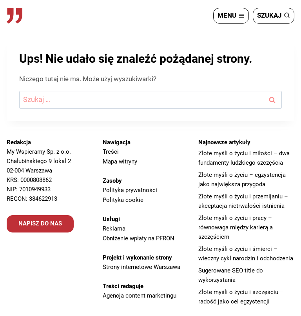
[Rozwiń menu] (231, 15)
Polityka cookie (123, 198)
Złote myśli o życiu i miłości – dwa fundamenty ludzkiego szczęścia (244, 158)
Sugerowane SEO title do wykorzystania (230, 275)
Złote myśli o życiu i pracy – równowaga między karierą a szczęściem (235, 228)
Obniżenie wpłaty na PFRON (138, 236)
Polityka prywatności (130, 189)
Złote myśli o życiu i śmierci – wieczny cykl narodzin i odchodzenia (245, 254)
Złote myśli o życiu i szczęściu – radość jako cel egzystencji (241, 297)
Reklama (114, 227)
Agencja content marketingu (139, 292)
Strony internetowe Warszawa (141, 264)
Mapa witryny (120, 161)
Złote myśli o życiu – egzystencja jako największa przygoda (242, 180)
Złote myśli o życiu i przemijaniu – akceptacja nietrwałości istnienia (243, 201)
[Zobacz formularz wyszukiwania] (273, 15)
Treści (111, 151)
